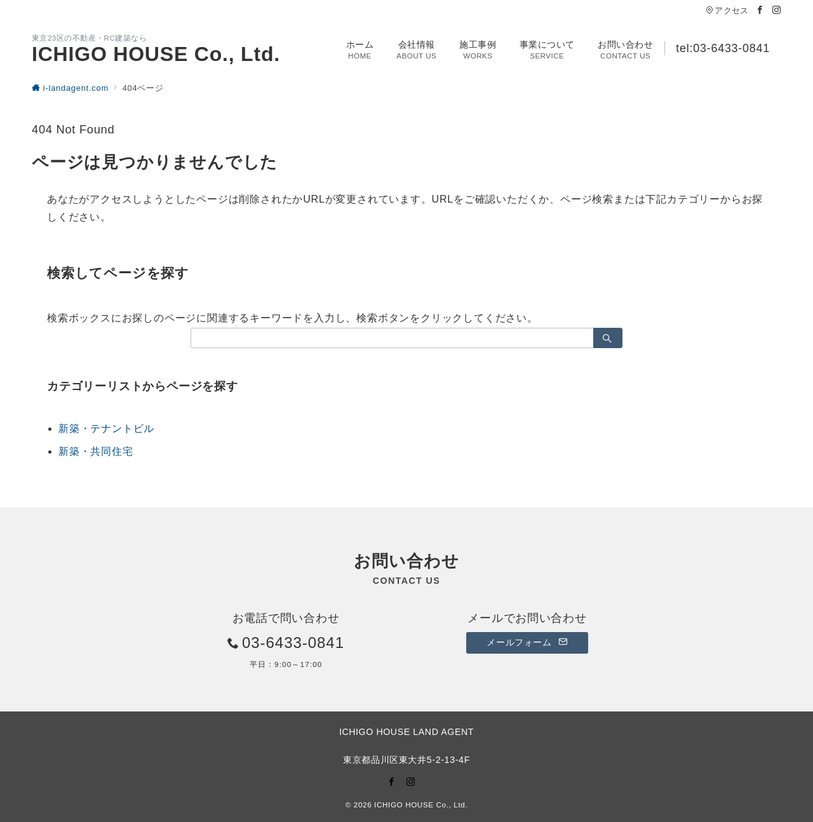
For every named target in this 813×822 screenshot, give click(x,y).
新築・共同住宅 (95, 451)
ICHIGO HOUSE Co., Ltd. (156, 54)
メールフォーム (527, 642)
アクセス (727, 10)
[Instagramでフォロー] (776, 10)
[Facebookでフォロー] (760, 10)
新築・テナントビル (106, 428)
